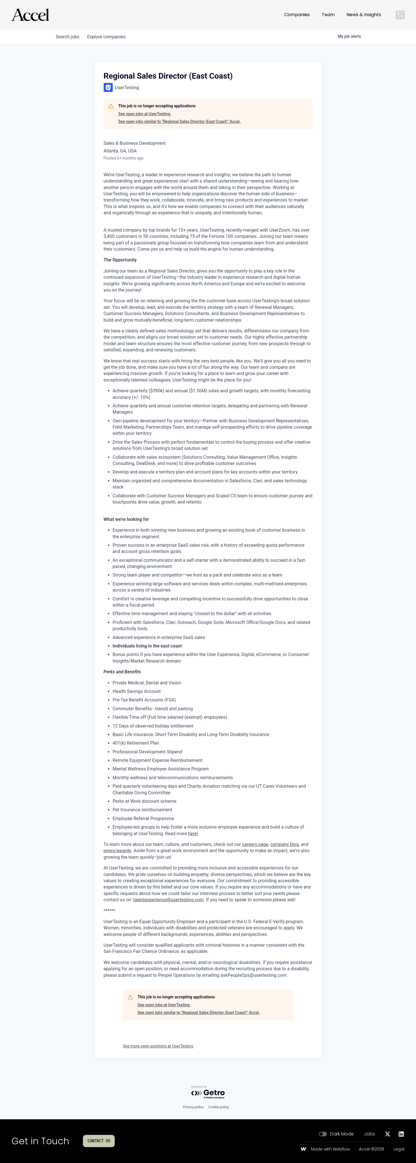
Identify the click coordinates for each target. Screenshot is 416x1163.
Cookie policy (218, 1107)
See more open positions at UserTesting (158, 1046)
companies (108, 36)
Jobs (369, 1134)
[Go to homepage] (30, 15)
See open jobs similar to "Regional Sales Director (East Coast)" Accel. (179, 121)
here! (193, 833)
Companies (297, 14)
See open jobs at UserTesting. (145, 114)
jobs (68, 36)
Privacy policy (193, 1107)
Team (328, 14)
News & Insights (363, 14)
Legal (399, 1149)
